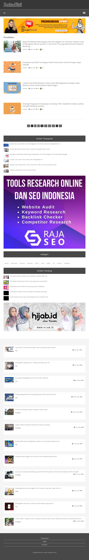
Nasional (59, 263)
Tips (54, 263)
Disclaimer (44, 545)
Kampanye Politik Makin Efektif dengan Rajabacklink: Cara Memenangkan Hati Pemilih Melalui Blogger (38, 154)
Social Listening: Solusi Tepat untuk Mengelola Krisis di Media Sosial (29, 297)
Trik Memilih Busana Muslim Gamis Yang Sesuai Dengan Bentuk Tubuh (30, 149)
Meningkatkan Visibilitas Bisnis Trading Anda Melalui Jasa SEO (32, 362)
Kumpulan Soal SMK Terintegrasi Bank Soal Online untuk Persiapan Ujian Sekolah (52, 63)
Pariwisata (22, 263)
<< (28, 126)
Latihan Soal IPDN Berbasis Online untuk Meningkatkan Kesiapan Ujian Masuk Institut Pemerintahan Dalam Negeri (51, 84)
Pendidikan (25, 49)
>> (60, 126)
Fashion (7, 263)
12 (49, 126)
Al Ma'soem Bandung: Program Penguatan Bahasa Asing (31, 409)
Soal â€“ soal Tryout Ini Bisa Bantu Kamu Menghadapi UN (26, 159)
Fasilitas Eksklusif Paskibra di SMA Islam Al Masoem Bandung (32, 425)
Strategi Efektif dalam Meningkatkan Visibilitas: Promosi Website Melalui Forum (37, 441)
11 (45, 126)
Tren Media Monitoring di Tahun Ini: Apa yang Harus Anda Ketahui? (28, 281)
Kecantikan (30, 263)
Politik (42, 263)
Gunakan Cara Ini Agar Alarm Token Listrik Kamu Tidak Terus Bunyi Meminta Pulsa (33, 165)
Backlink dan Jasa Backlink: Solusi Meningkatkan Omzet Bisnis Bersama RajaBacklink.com (35, 144)
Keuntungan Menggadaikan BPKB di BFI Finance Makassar (31, 378)
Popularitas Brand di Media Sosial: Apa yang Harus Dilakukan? (27, 286)
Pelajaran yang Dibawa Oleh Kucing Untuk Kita (23, 170)
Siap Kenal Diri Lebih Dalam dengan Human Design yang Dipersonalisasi (35, 347)
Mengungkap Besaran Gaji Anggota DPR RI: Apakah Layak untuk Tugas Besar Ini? (38, 488)
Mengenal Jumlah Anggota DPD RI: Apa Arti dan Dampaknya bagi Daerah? (36, 456)
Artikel (44, 541)
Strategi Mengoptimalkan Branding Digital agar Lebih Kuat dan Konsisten (35, 394)
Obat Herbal (14, 263)
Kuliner (37, 263)
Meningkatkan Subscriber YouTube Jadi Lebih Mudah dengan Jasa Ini (34, 503)
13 (53, 126)
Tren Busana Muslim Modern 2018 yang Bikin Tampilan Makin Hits (28, 276)
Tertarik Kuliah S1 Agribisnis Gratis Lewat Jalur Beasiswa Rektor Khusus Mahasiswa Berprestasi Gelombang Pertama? (48, 518)
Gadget (48, 263)
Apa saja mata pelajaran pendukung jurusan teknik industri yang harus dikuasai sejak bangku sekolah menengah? (47, 472)
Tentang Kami (44, 538)
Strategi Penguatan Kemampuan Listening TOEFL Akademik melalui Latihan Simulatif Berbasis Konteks (53, 105)
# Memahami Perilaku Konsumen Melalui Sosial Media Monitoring (28, 292)
